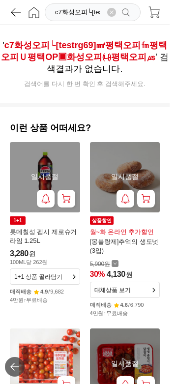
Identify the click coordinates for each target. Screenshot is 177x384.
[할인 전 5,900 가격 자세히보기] (104, 263)
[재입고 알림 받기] (46, 198)
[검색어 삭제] (111, 12)
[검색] (78, 12)
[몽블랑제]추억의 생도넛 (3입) (124, 246)
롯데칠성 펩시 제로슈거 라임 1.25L (43, 236)
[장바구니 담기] (66, 198)
